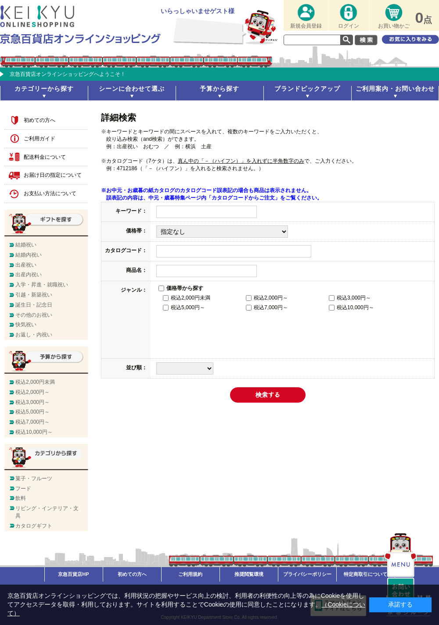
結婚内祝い (28, 255)
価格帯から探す (180, 288)
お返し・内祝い (33, 335)
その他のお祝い (33, 315)
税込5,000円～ (184, 307)
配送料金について (45, 157)
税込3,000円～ (350, 298)
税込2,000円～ (267, 298)
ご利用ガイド (39, 139)
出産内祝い (28, 274)
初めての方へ (39, 120)
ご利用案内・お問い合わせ (395, 88)
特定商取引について (365, 574)
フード (23, 489)
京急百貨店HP (73, 574)
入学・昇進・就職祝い (41, 285)
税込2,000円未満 (186, 298)
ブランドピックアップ (307, 88)
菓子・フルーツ (33, 478)
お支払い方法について (50, 193)
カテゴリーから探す (44, 88)
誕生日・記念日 (33, 305)
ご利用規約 (190, 574)
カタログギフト (33, 526)
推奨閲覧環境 (248, 574)
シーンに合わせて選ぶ (132, 88)
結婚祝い (25, 245)
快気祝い (25, 324)
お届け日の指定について (53, 175)
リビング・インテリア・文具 (47, 512)
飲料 (20, 498)
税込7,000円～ (267, 307)
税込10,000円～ (351, 307)
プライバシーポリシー (307, 574)
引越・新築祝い (33, 295)
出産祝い (25, 265)
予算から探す (219, 88)
